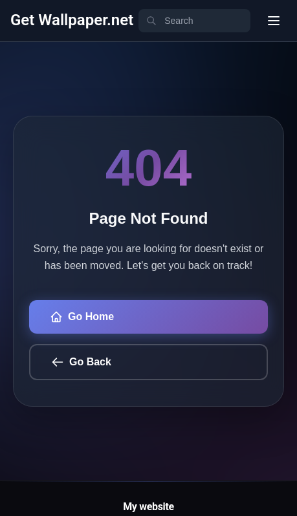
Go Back (81, 362)
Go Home (82, 316)
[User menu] (274, 21)
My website (148, 506)
